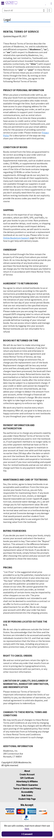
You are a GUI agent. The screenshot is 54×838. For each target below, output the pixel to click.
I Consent (27, 834)
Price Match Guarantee (27, 785)
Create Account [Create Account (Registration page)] (27, 774)
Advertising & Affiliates (27, 781)
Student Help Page (27, 799)
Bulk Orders (27, 795)
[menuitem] (45, 3)
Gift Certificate (27, 778)
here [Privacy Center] (27, 828)
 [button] (2, 3)
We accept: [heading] (27, 805)
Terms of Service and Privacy (27, 788)
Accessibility (27, 792)
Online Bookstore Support (16, 237)
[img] (9, 811)
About (27, 771)
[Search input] (27, 10)
